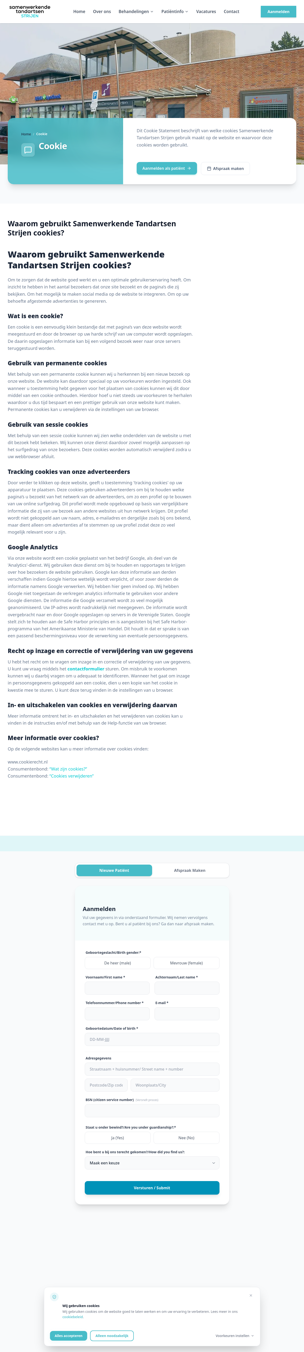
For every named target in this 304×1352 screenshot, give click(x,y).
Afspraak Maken (189, 870)
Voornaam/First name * (105, 977)
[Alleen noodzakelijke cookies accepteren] (250, 1295)
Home (79, 11)
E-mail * (162, 1002)
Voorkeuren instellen (235, 1335)
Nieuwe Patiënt (114, 870)
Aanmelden (279, 11)
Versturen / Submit (152, 1187)
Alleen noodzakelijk (111, 1335)
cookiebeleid (73, 1317)
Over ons (102, 11)
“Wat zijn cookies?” (68, 769)
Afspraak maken (225, 168)
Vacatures (206, 11)
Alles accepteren (69, 1335)
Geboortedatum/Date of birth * (112, 1028)
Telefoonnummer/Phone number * (115, 1002)
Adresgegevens (99, 1058)
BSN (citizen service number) (122, 1099)
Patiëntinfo (175, 11)
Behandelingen (136, 11)
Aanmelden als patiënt (166, 168)
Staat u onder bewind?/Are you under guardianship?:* (131, 1127)
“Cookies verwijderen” (71, 776)
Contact (231, 11)
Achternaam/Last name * (177, 977)
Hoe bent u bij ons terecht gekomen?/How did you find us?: (135, 1152)
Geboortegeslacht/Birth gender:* (113, 952)
